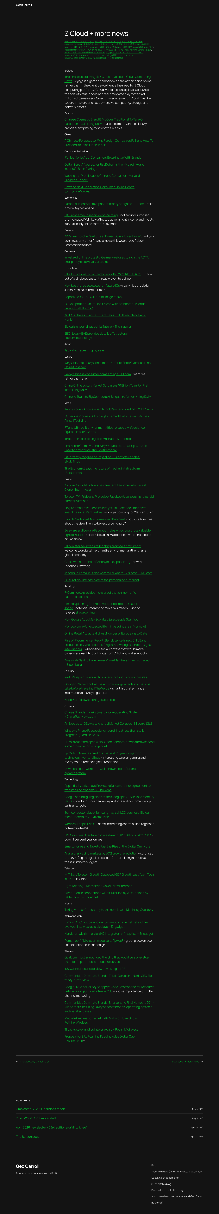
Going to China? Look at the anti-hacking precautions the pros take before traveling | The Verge (107, 686)
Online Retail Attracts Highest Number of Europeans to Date (106, 633)
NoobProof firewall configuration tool (90, 700)
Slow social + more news (185, 1061)
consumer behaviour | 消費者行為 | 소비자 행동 (85, 44)
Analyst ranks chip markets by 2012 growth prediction (101, 853)
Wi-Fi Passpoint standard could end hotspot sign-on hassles (106, 677)
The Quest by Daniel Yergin (35, 1061)
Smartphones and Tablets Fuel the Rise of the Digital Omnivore (107, 846)
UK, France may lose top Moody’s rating (91, 215)
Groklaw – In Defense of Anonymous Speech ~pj (97, 562)
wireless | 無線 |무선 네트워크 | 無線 (108, 58)
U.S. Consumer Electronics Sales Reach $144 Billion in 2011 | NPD (108, 835)
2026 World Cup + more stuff (36, 1118)
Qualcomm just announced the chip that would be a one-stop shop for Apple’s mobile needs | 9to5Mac (107, 959)
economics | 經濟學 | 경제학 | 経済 (120, 44)
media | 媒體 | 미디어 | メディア (78, 49)
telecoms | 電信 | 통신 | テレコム (78, 58)
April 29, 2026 (197, 1127)
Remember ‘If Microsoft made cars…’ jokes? (94, 940)
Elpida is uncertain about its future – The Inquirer (98, 326)
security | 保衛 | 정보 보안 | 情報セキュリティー (85, 52)
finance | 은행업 (142, 44)
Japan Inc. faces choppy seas (84, 350)
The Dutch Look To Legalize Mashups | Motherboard (100, 439)
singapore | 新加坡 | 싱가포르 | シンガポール (124, 52)
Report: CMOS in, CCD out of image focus (93, 297)
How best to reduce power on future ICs (92, 285)
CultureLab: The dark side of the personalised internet (102, 580)
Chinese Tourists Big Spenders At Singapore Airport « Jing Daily (108, 396)
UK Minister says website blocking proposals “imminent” (103, 546)
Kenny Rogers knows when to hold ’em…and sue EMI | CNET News (109, 409)
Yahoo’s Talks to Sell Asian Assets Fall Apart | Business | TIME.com (108, 573)
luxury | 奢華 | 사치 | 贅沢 (143, 47)
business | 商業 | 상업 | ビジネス (108, 41)
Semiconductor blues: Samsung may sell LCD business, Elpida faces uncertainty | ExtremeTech (107, 814)
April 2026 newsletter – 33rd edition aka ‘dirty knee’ (51, 1127)
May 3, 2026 (197, 1118)
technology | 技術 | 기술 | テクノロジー (118, 55)
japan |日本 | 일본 (124, 47)
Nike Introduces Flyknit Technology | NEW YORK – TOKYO (103, 274)
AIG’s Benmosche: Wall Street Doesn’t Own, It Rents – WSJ (104, 236)
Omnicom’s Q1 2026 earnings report (41, 1109)
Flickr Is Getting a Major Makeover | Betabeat (95, 519)
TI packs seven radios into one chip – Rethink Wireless (101, 1029)
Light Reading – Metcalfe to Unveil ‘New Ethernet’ (98, 886)
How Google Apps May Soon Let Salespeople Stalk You (102, 619)
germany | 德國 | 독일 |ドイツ (77, 47)
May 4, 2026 (197, 1109)
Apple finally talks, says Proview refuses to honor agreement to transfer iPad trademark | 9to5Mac (108, 788)
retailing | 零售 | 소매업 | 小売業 (138, 49)
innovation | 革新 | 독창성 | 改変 (103, 47)
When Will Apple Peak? (80, 824)
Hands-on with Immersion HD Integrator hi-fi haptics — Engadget (109, 933)
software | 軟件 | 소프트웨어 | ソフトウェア (83, 55)
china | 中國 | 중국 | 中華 (132, 41)
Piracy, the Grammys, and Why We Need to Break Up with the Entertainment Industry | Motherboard (106, 448)
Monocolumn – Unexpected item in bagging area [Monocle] (105, 626)
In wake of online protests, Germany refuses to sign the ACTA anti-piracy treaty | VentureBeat (107, 259)
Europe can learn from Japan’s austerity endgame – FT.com (105, 204)
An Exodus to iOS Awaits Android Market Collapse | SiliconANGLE (108, 723)
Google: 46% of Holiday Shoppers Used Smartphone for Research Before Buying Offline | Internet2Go (109, 989)
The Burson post (27, 1136)
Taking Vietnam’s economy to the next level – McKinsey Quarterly (109, 910)
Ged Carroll (24, 5)
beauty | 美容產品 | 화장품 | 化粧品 (79, 41)
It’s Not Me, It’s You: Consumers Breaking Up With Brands (103, 157)
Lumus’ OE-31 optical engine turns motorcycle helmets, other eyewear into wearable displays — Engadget (106, 924)
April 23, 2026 (197, 1136)
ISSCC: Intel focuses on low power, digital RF (95, 969)
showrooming (85, 612)
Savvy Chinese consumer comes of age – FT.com (98, 374)
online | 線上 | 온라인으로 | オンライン (108, 49)
